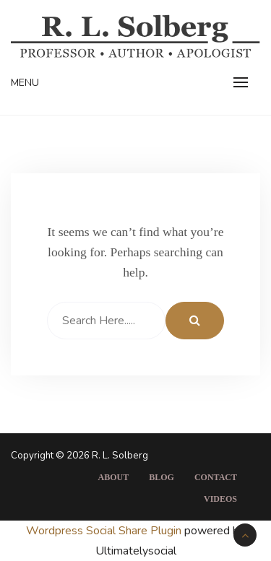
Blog (161, 477)
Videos (220, 499)
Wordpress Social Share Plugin (105, 531)
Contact (215, 477)
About (113, 477)
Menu (25, 83)
